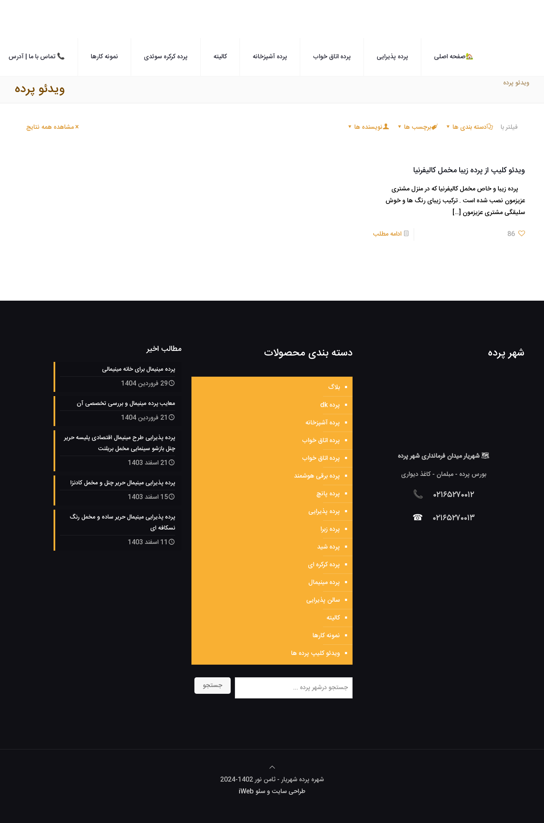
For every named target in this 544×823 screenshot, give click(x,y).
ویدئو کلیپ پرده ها (315, 653)
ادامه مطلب (387, 234)
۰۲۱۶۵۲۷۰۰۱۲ (454, 495)
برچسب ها (416, 127)
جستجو (212, 685)
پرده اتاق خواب (321, 440)
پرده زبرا (330, 529)
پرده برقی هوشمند (317, 476)
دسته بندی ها (469, 127)
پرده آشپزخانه (322, 423)
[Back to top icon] (272, 768)
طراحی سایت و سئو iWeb (272, 791)
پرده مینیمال (324, 582)
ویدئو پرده (516, 83)
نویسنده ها (368, 127)
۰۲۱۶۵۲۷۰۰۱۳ (454, 518)
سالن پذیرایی (323, 600)
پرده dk (330, 405)
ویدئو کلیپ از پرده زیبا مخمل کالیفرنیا (469, 170)
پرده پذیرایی (324, 511)
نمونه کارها (326, 635)
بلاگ (334, 387)
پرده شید (328, 547)
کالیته (333, 618)
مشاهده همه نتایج (53, 127)
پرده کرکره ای (324, 565)
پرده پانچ (328, 494)
